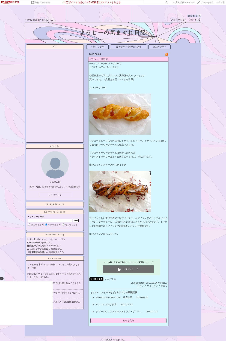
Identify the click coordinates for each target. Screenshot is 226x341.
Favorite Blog (55, 234)
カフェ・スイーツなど (108, 67)
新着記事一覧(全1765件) (128, 46)
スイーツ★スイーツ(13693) (109, 64)
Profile (55, 146)
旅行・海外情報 (42, 2)
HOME (28, 20)
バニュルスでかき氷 (106, 304)
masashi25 (32, 274)
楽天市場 (220, 2)
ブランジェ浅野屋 (98, 59)
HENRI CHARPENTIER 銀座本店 (114, 297)
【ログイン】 (194, 19)
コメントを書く (159, 285)
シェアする (110, 279)
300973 (192, 16)
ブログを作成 (207, 2)
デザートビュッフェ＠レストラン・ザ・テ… (119, 311)
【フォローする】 (177, 19)
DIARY (37, 20)
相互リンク (44, 264)
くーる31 (31, 264)
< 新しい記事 (97, 46)
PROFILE (48, 20)
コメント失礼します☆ (51, 274)
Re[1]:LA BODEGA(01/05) (53, 283)
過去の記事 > (159, 46)
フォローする (55, 194)
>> (183, 2)
